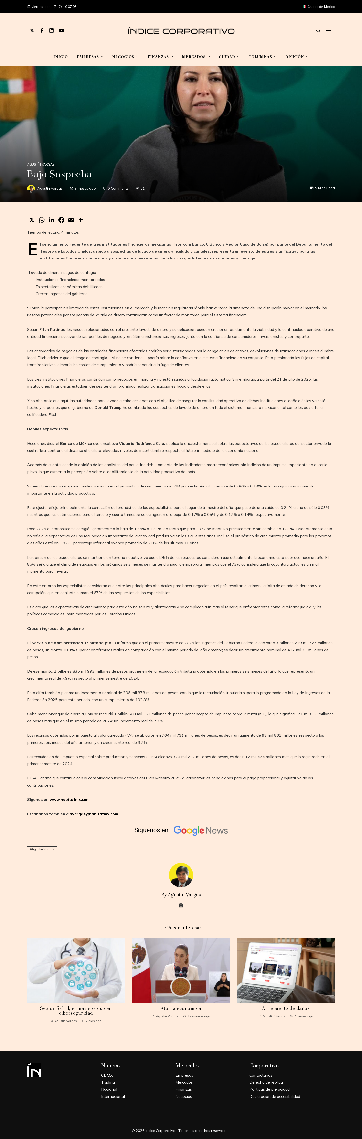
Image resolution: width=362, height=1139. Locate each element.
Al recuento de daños (286, 1008)
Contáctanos (260, 1075)
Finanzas (183, 1089)
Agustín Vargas (41, 164)
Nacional (109, 1089)
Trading (108, 1082)
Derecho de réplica (266, 1082)
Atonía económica (181, 1008)
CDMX (107, 1075)
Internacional (113, 1096)
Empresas (184, 1075)
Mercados (184, 1082)
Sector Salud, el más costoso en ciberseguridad (76, 1011)
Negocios (183, 1096)
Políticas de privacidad (269, 1089)
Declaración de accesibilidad (274, 1096)
